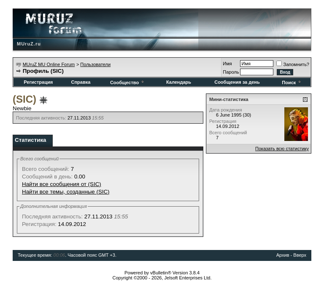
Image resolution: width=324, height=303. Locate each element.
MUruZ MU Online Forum (49, 64)
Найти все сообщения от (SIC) (61, 184)
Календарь (178, 82)
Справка (80, 82)
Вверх (299, 255)
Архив (282, 255)
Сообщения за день (236, 82)
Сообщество (127, 82)
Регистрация (38, 82)
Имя (227, 63)
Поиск (292, 82)
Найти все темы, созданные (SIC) (66, 192)
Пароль (231, 71)
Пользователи (95, 64)
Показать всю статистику (282, 148)
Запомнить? (292, 64)
